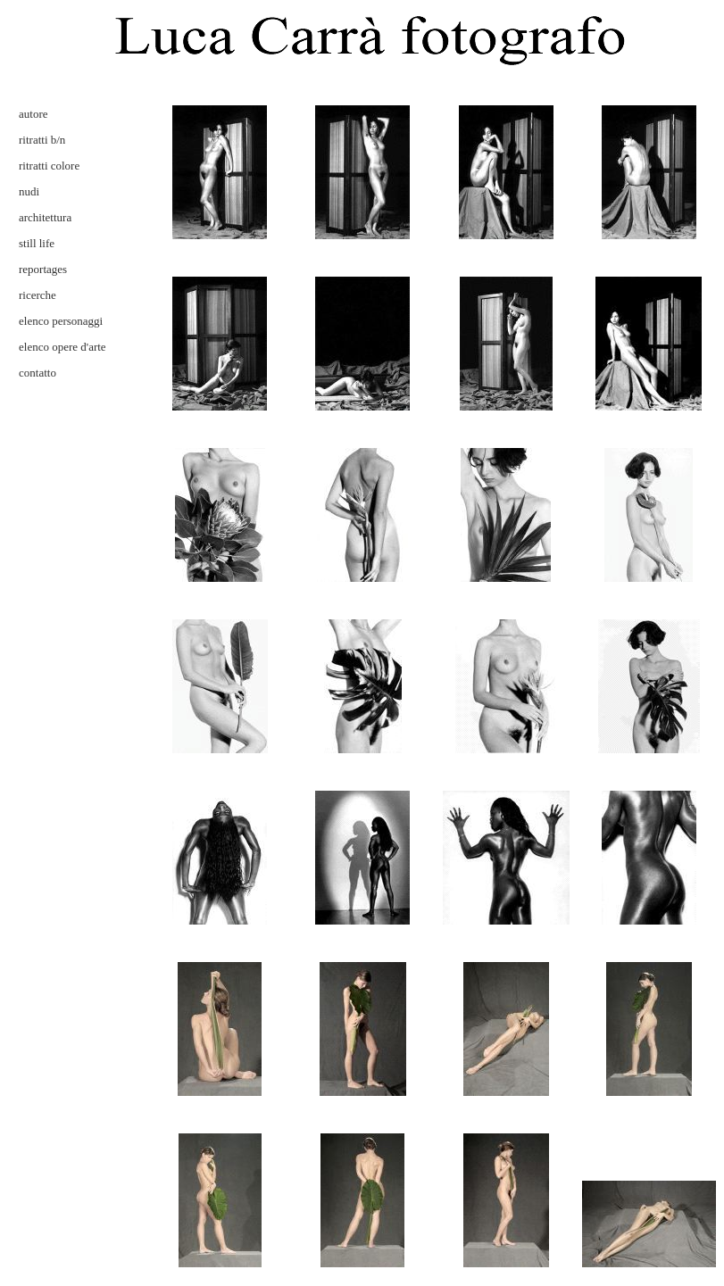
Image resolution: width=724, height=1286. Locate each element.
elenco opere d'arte (62, 346)
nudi (29, 191)
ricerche (37, 295)
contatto (37, 372)
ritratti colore (49, 165)
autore (33, 113)
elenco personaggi (61, 321)
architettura (45, 217)
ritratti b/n (42, 139)
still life (36, 243)
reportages (43, 269)
